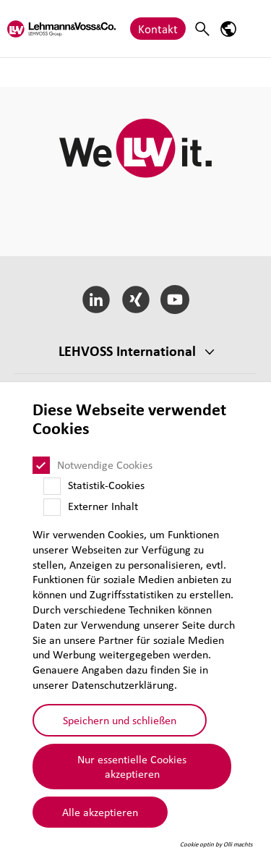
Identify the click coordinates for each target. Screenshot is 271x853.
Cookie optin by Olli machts (216, 844)
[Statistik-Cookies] (52, 486)
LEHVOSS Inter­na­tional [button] (127, 351)
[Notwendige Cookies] (41, 465)
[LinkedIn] (96, 299)
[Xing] (135, 299)
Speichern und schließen (119, 719)
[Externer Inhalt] (52, 507)
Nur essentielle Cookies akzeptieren (131, 766)
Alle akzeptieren (100, 811)
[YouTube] (175, 299)
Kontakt (158, 28)
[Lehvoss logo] (61, 28)
